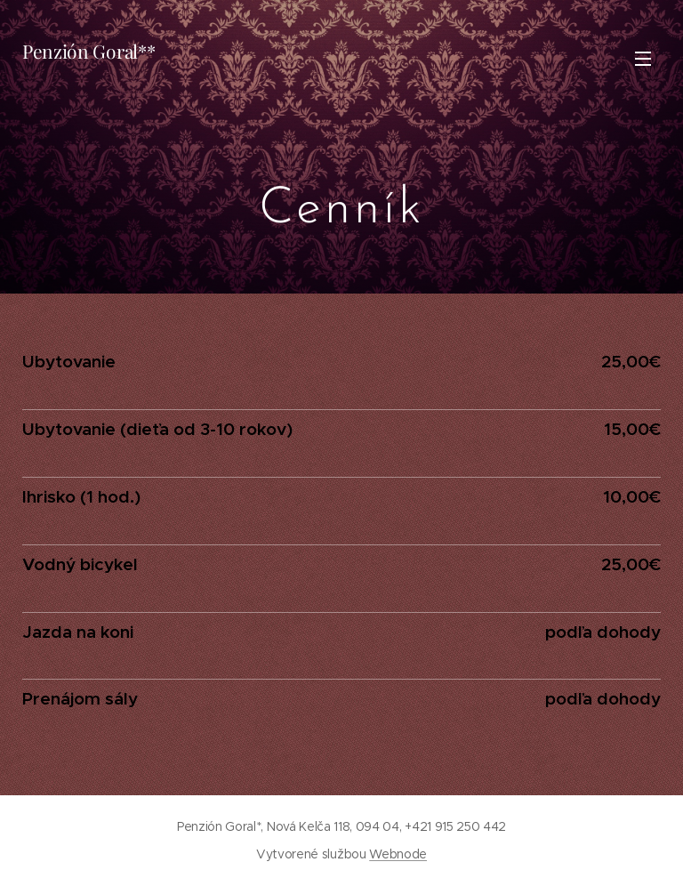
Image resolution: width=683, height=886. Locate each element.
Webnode (398, 854)
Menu (643, 59)
